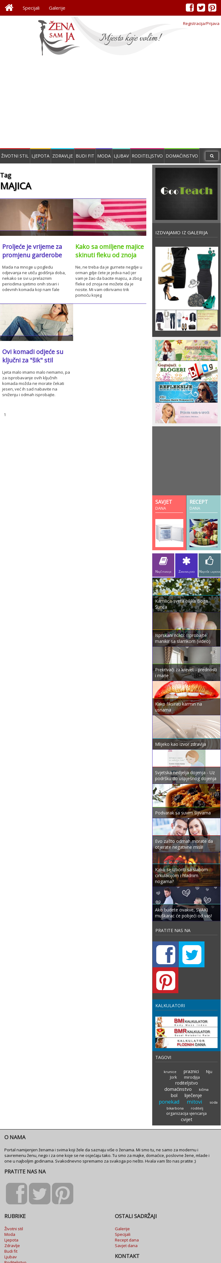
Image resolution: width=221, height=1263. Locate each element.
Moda (104, 156)
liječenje (193, 1060)
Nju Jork (207, 1042)
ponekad (170, 1066)
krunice (165, 1043)
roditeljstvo (198, 1048)
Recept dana (127, 1204)
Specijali (31, 8)
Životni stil (15, 156)
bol (175, 1060)
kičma (203, 1054)
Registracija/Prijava (201, 23)
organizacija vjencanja (186, 1077)
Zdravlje (62, 156)
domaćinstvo (178, 1054)
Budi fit (85, 156)
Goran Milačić (204, 1256)
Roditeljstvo (147, 156)
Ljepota (40, 156)
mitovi (194, 1066)
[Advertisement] (110, 103)
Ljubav (121, 156)
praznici (185, 1042)
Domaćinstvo (182, 156)
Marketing (124, 1238)
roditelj (197, 1073)
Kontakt (122, 1232)
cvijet (186, 1083)
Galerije (57, 8)
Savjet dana (126, 1209)
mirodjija (172, 1048)
